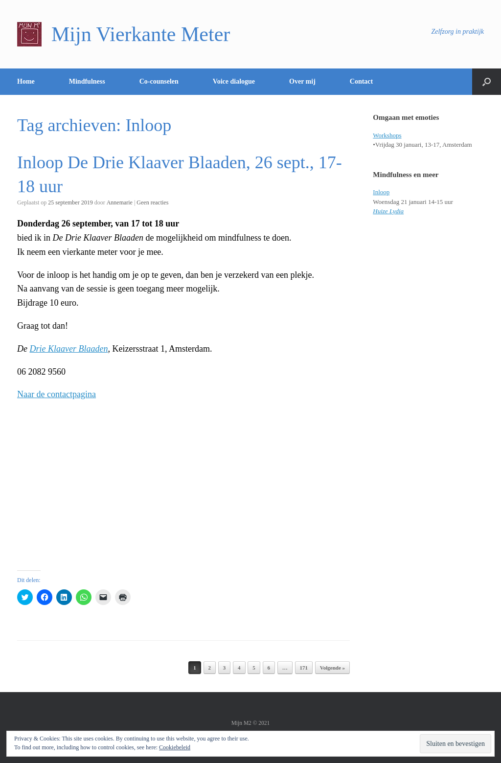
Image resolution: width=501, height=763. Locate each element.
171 (304, 668)
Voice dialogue (234, 81)
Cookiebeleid (174, 747)
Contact (361, 81)
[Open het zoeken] (486, 81)
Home (26, 81)
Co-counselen (159, 81)
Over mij (302, 81)
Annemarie (120, 202)
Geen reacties (152, 202)
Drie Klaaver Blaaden (69, 349)
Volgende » (332, 668)
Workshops (387, 135)
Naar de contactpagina (56, 394)
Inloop (381, 192)
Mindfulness (87, 81)
